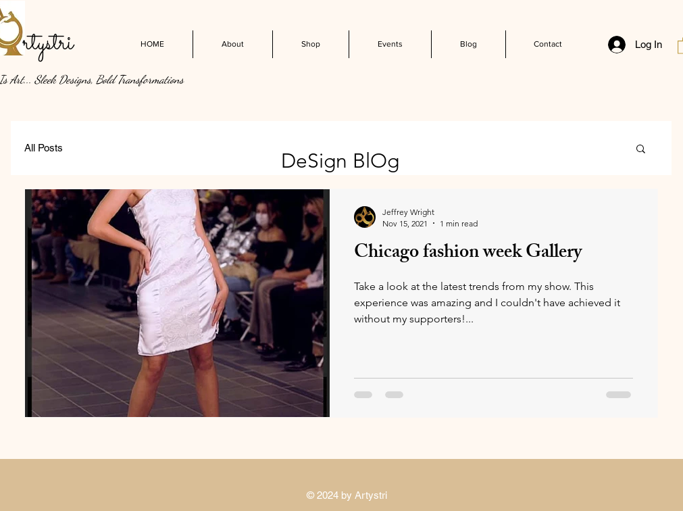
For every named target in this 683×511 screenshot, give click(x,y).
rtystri (48, 43)
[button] (640, 150)
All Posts (43, 147)
